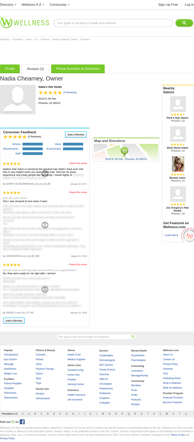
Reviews (85, 39)
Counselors (137, 370)
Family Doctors (107, 369)
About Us (168, 354)
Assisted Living (75, 370)
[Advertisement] (72, 52)
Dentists (40, 393)
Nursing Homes (76, 384)
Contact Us (169, 359)
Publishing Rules (172, 378)
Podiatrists (104, 393)
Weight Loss (10, 373)
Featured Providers (173, 397)
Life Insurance (75, 399)
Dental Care (42, 389)
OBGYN (103, 379)
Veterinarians (11, 397)
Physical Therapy (45, 368)
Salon (29, 39)
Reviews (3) (35, 69)
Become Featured (172, 402)
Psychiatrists (137, 355)
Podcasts (136, 399)
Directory (6, 5)
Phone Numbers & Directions (78, 69)
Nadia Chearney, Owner (65, 39)
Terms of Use (178, 435)
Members (136, 385)
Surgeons (104, 398)
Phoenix (45, 39)
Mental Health (139, 350)
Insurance (73, 390)
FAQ (165, 373)
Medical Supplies (77, 359)
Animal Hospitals (13, 383)
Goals (134, 395)
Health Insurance (77, 395)
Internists (104, 374)
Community (58, 5)
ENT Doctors (106, 365)
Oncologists (105, 383)
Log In (189, 5)
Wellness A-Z (31, 5)
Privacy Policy (170, 364)
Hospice (72, 379)
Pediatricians (106, 388)
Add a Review (75, 134)
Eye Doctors (10, 359)
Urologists (104, 402)
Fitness (39, 359)
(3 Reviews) (70, 92)
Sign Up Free (168, 5)
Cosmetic (41, 354)
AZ (37, 39)
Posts (134, 390)
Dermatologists (107, 360)
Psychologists (138, 360)
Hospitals (9, 388)
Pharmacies (10, 393)
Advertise (168, 368)
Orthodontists (43, 398)
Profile (10, 69)
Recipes (135, 404)
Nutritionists (10, 368)
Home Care (74, 374)
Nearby (178, 90)
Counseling (137, 366)
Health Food (74, 354)
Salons (39, 373)
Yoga (38, 383)
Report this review (78, 163)
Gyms (39, 364)
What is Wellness (172, 383)
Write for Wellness (172, 387)
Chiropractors (11, 354)
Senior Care (74, 365)
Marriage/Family (139, 375)
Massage (9, 364)
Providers (17, 39)
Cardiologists (106, 355)
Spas (38, 378)
